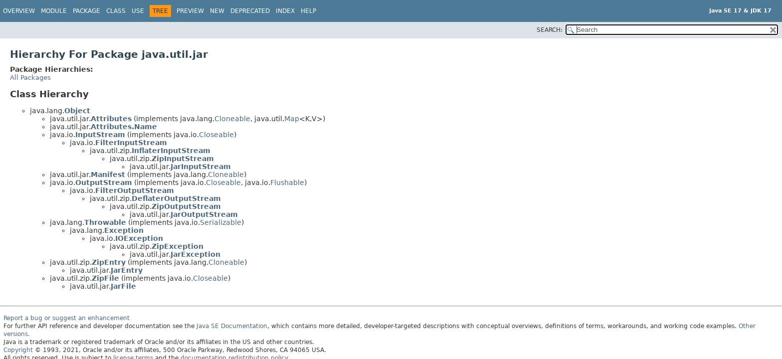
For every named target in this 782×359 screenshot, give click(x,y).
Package (86, 10)
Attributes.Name (124, 127)
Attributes (111, 119)
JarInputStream (201, 167)
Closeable (216, 135)
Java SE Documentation (231, 326)
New (217, 10)
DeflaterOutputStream (176, 198)
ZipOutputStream (186, 206)
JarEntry (127, 270)
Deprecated (250, 10)
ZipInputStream (183, 159)
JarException (195, 254)
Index (285, 10)
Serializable (220, 222)
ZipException (177, 246)
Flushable (287, 182)
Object (77, 111)
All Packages (30, 77)
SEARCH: (550, 29)
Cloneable (232, 119)
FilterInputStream (131, 143)
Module (54, 10)
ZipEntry (109, 262)
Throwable (105, 222)
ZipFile (105, 278)
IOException (139, 238)
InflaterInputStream (171, 151)
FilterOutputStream (134, 190)
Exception (124, 230)
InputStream (100, 135)
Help (308, 10)
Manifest (108, 175)
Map (291, 119)
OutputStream (103, 182)
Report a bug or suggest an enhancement (66, 318)
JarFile (123, 286)
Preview (190, 10)
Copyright (18, 350)
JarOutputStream (204, 214)
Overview (19, 10)
